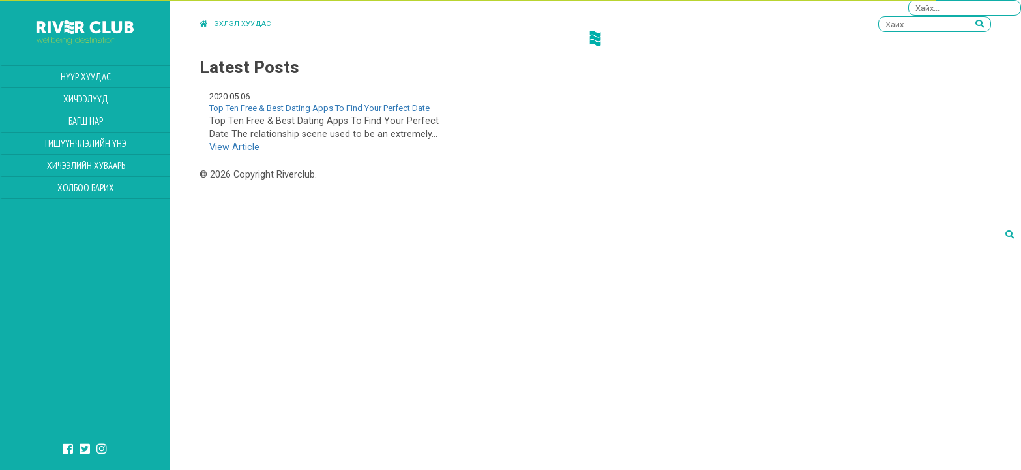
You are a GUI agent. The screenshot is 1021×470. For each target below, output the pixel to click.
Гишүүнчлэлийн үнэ (85, 143)
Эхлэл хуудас (235, 24)
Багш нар (85, 121)
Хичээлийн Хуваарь (86, 165)
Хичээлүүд (85, 99)
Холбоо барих (85, 187)
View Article (234, 147)
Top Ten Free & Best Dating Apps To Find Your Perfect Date (319, 108)
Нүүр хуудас (86, 76)
